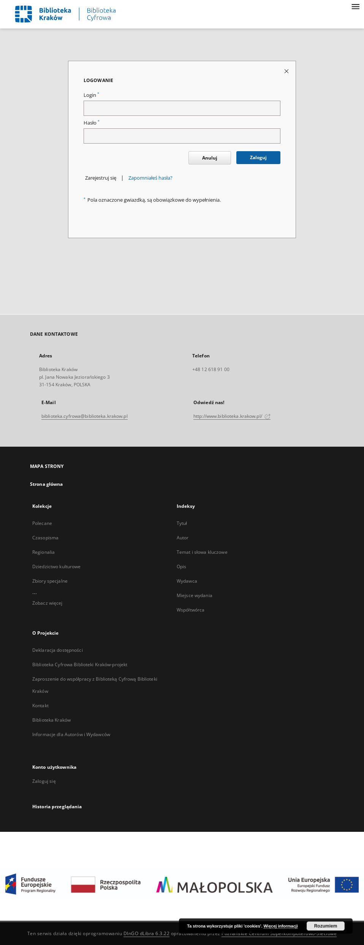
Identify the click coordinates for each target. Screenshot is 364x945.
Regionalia (43, 552)
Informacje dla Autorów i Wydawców (71, 734)
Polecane (42, 523)
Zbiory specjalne (50, 581)
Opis (181, 566)
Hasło (92, 123)
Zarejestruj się (100, 178)
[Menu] (355, 6)
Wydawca (187, 581)
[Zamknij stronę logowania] (287, 71)
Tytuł (182, 523)
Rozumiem (325, 926)
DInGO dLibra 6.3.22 (146, 933)
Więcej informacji (281, 926)
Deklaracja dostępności (57, 650)
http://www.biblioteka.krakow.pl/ (232, 416)
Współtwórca (190, 610)
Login (91, 95)
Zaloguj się (44, 781)
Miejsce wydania (194, 595)
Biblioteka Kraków (51, 720)
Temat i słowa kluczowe (202, 552)
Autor (183, 537)
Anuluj (209, 158)
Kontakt (40, 705)
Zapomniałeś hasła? (150, 178)
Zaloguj (258, 157)
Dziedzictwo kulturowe (56, 566)
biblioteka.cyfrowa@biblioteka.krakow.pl (84, 416)
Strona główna (46, 484)
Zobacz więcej (47, 603)
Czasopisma (45, 537)
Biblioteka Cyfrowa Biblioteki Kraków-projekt (79, 664)
